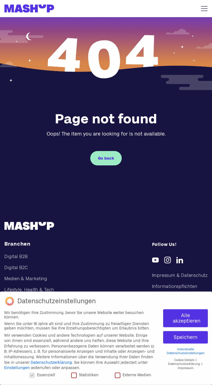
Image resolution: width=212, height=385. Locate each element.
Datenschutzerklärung (51, 360)
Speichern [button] (185, 335)
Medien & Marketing (25, 278)
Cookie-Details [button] (184, 358)
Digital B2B (16, 256)
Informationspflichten (174, 286)
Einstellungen (17, 365)
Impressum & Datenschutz (180, 275)
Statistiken (85, 373)
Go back (106, 158)
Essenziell (42, 373)
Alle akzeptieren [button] (186, 316)
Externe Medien (133, 373)
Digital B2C (16, 267)
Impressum (186, 366)
